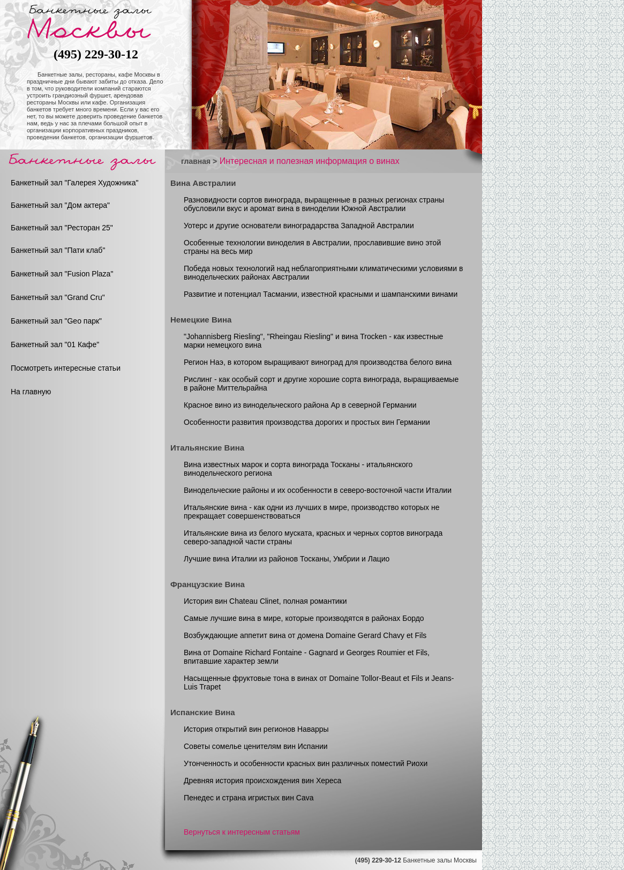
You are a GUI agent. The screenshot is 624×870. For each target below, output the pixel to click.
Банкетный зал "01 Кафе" (55, 344)
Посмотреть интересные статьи (66, 368)
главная (195, 161)
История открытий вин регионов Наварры (256, 729)
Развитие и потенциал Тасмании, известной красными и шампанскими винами (320, 294)
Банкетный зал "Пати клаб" (58, 250)
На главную (31, 391)
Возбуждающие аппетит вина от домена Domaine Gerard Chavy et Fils (305, 635)
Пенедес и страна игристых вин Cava (248, 797)
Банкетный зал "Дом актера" (60, 205)
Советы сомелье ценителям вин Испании (256, 746)
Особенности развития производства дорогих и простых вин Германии (307, 422)
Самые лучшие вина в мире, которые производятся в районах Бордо (304, 618)
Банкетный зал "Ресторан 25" (62, 227)
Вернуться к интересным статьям (242, 832)
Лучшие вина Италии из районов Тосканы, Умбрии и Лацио (286, 558)
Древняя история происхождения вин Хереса (262, 780)
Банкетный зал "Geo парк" (56, 321)
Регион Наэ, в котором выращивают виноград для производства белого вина (318, 362)
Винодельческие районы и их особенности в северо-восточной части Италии (318, 490)
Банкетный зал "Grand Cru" (58, 297)
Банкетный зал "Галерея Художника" (75, 182)
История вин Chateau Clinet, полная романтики (265, 601)
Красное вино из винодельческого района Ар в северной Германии (300, 405)
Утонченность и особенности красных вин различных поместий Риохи (305, 763)
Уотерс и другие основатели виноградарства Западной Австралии (299, 225)
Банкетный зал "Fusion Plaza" (62, 273)
